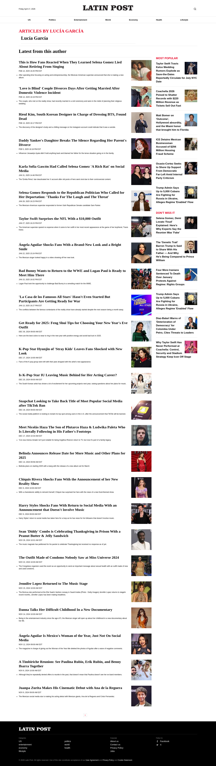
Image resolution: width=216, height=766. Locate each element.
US (29, 20)
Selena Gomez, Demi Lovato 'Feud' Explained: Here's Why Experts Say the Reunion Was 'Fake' (168, 225)
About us (114, 741)
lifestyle (22, 751)
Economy (133, 20)
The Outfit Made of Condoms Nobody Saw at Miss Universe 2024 (69, 557)
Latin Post (108, 7)
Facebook (164, 741)
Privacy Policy (116, 748)
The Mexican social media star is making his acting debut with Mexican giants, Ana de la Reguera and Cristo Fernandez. (67, 696)
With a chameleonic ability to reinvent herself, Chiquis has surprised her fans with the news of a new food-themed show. (66, 492)
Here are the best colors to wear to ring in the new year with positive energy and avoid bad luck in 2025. (60, 336)
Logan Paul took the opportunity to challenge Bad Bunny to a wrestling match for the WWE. (55, 284)
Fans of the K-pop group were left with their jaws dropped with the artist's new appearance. (55, 362)
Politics (52, 20)
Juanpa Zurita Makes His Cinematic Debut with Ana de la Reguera (70, 688)
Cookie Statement (125, 760)
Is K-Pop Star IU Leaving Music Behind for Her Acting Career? (68, 375)
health (67, 748)
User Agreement (92, 760)
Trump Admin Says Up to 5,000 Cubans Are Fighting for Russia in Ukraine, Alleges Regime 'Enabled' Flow (174, 195)
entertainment (25, 744)
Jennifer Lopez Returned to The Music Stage (53, 583)
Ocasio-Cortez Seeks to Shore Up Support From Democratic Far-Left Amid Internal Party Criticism (169, 170)
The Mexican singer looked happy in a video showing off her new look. (47, 257)
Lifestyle (184, 20)
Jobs (112, 751)
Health (159, 20)
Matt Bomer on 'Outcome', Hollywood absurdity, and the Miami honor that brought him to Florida (172, 122)
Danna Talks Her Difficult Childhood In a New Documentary (65, 610)
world (66, 744)
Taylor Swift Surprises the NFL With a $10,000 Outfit (60, 219)
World (108, 20)
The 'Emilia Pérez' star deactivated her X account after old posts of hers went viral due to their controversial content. (65, 179)
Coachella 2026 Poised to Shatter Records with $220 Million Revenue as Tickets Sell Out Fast (168, 98)
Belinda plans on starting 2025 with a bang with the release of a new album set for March (54, 466)
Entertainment (80, 20)
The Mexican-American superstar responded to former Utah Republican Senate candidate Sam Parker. (60, 205)
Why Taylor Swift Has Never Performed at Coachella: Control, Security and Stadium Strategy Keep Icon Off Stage (173, 349)
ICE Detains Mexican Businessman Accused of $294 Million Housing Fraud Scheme (168, 146)
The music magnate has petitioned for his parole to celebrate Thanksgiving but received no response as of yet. (63, 544)
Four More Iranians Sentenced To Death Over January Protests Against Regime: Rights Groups (170, 277)
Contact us (115, 744)
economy (23, 748)
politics (67, 741)
